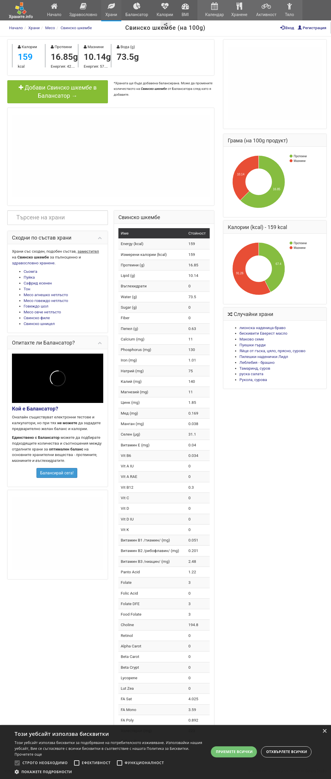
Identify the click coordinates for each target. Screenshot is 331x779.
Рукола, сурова (253, 379)
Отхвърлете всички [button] (286, 751)
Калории (165, 10)
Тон (27, 289)
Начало (54, 10)
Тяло (289, 10)
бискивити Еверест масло (263, 333)
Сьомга (30, 271)
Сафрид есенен (38, 283)
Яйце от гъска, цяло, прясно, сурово (272, 350)
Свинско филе (37, 317)
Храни (111, 10)
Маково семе (251, 339)
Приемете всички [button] (234, 751)
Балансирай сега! (57, 473)
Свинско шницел (39, 323)
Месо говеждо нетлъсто (46, 300)
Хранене (239, 10)
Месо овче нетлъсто (42, 312)
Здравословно (83, 10)
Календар (214, 10)
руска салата (251, 373)
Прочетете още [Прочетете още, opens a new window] (28, 754)
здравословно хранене (33, 263)
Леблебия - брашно (257, 362)
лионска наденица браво (262, 327)
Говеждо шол (36, 306)
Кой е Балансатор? (35, 409)
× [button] (324, 731)
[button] (112, 772)
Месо (50, 27)
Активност (266, 10)
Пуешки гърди (252, 345)
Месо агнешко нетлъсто (46, 294)
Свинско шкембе (76, 27)
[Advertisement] (111, 156)
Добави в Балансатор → (58, 91)
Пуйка (29, 277)
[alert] (165, 752)
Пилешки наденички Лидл (263, 356)
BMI (185, 10)
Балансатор (137, 10)
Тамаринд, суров (254, 368)
